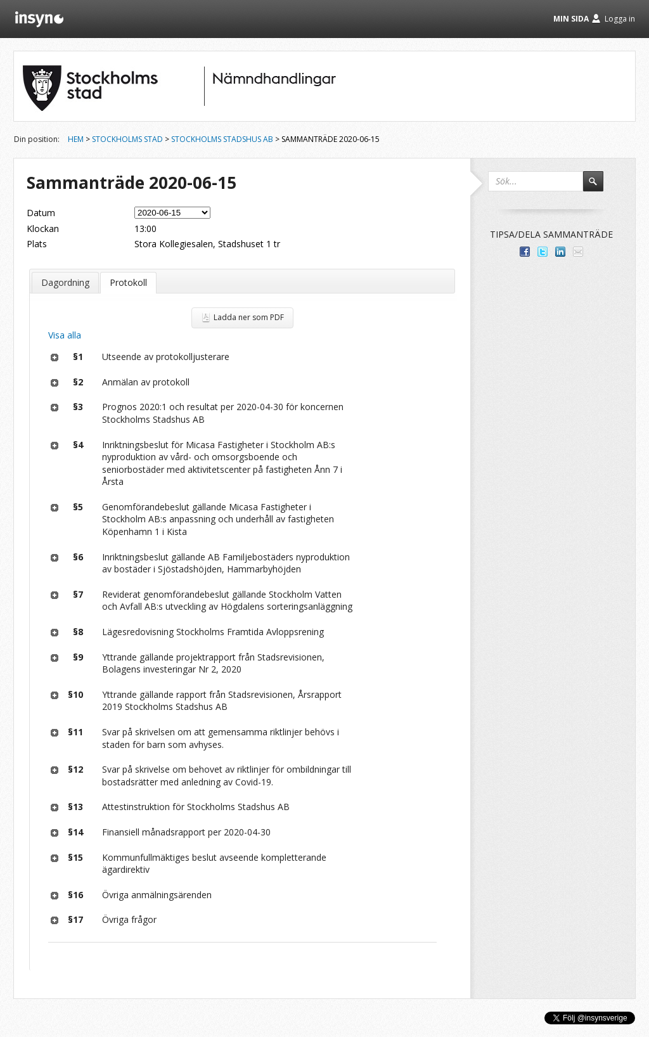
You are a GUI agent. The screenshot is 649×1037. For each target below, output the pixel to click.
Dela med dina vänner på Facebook (525, 252)
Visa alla (64, 335)
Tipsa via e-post (578, 252)
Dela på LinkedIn (560, 252)
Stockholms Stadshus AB (222, 139)
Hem (76, 139)
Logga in (620, 18)
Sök (599, 187)
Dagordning (65, 282)
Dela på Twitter (542, 252)
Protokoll (128, 282)
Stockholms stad (127, 139)
